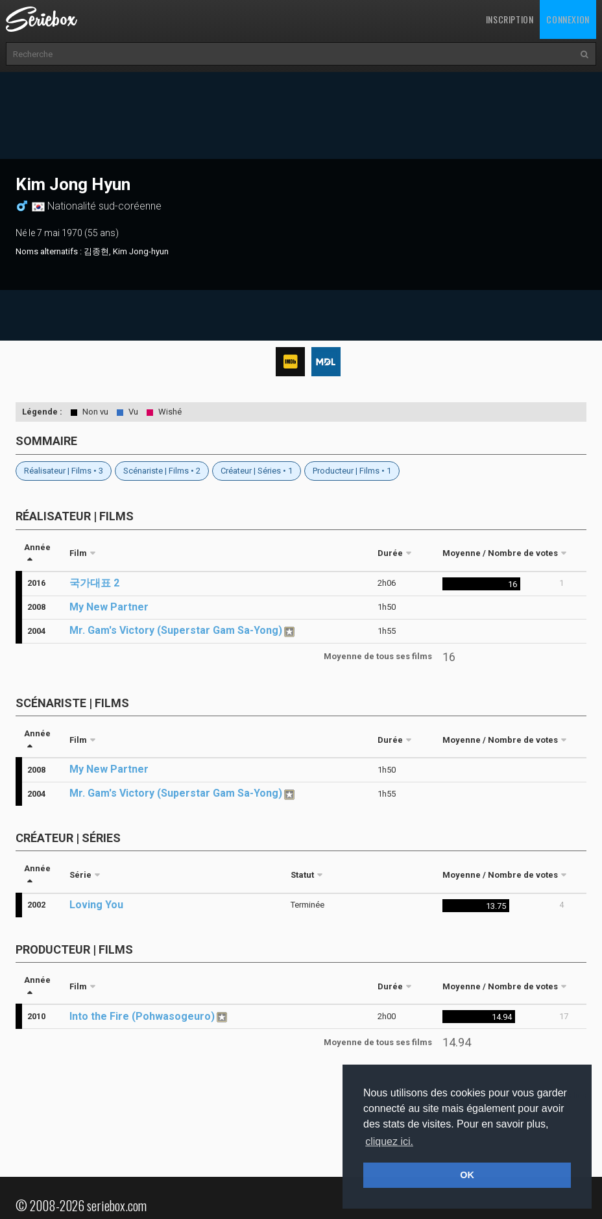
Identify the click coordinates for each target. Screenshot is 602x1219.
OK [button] (467, 1175)
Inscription (510, 19)
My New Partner (109, 606)
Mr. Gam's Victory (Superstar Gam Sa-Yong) (175, 630)
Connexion (567, 19)
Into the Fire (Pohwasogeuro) (142, 1016)
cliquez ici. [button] (389, 1141)
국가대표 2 (94, 582)
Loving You (96, 904)
